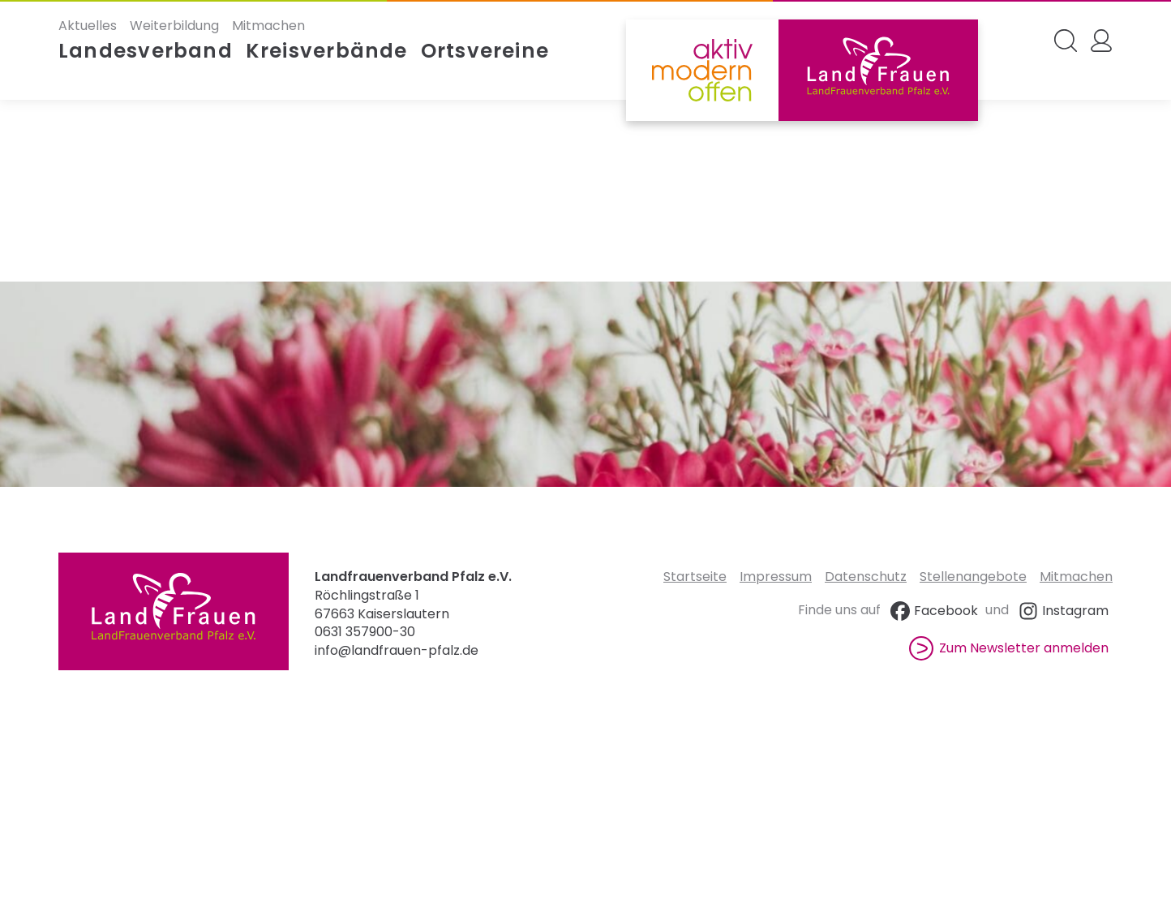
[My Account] (1101, 40)
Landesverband (145, 51)
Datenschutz (866, 576)
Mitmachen (268, 25)
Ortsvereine (485, 51)
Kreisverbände (327, 51)
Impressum (776, 576)
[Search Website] (1065, 40)
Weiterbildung (174, 25)
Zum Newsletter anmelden (1009, 648)
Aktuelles (87, 25)
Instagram (1062, 610)
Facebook (933, 610)
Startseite (695, 576)
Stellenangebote (973, 576)
